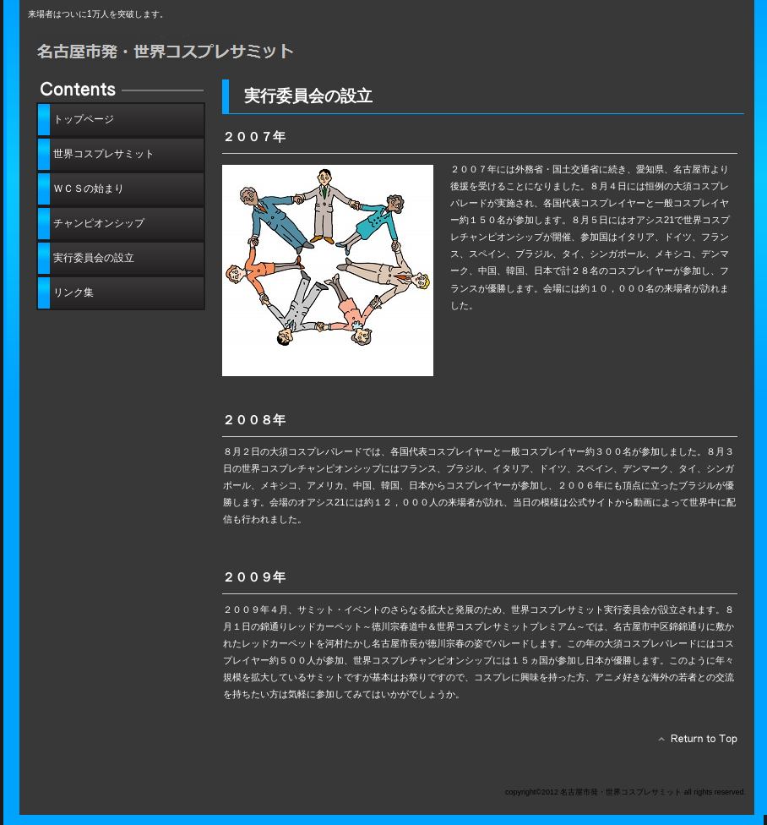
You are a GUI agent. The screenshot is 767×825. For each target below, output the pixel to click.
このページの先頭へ (693, 743)
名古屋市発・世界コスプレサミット (218, 49)
